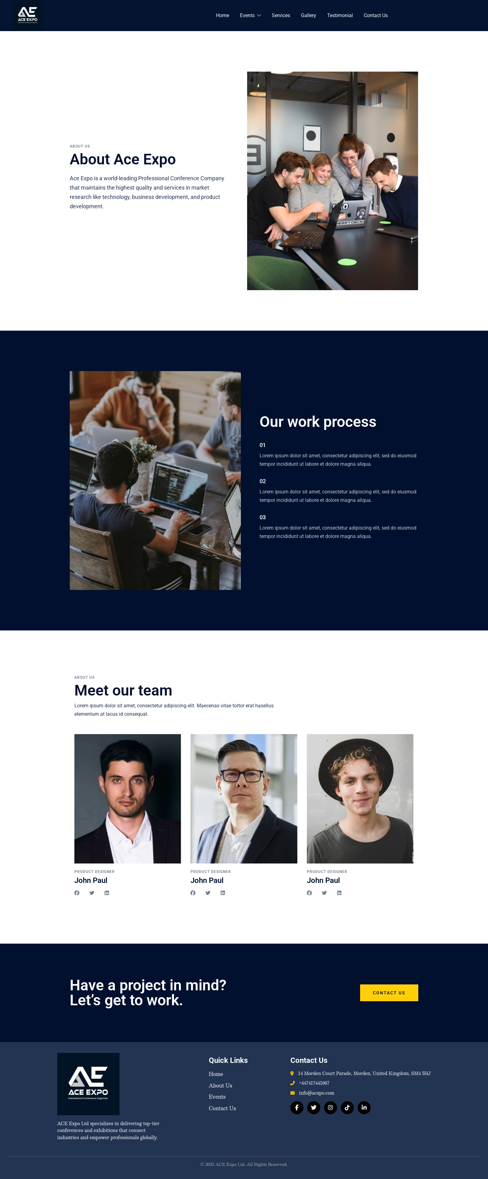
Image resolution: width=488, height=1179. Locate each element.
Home (222, 15)
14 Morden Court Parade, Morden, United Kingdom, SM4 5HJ (364, 1073)
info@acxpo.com (316, 1092)
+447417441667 (314, 1083)
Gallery (308, 15)
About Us (220, 1085)
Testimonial (340, 15)
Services (281, 15)
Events (247, 15)
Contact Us (376, 15)
